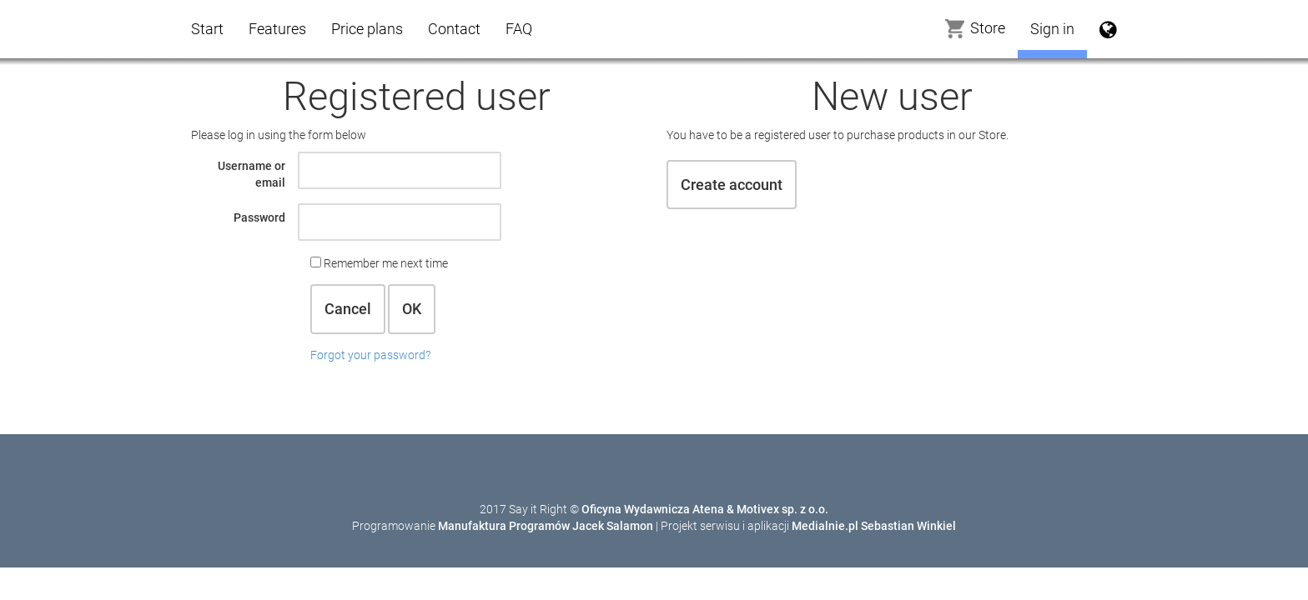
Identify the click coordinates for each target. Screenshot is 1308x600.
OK (411, 309)
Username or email (251, 174)
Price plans (367, 29)
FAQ (519, 29)
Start (207, 29)
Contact (454, 29)
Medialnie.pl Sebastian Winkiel (874, 525)
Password (259, 217)
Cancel (347, 309)
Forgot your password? (370, 355)
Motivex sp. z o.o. (782, 509)
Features (277, 29)
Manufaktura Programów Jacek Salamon (545, 525)
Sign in (1052, 29)
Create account (731, 184)
